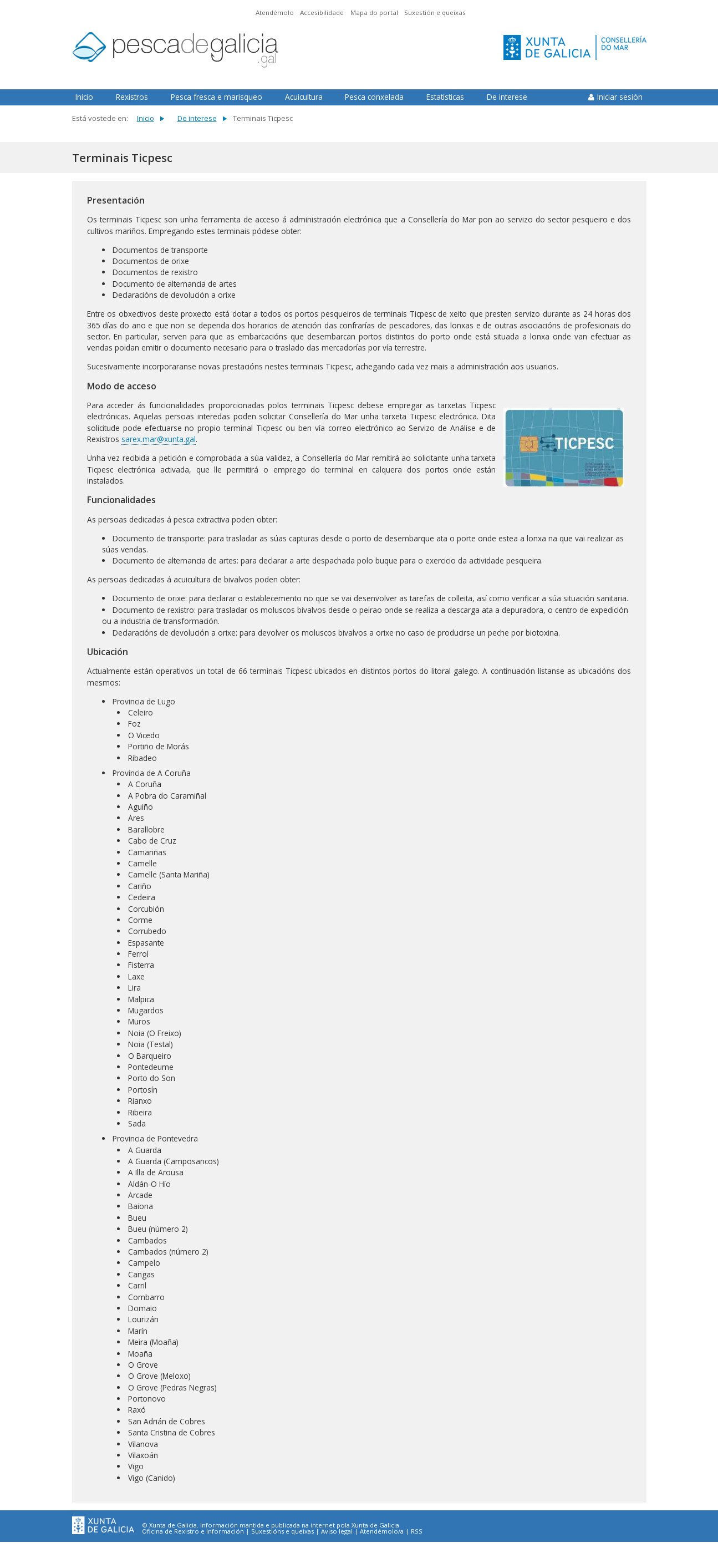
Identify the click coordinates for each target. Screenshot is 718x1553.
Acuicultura (304, 97)
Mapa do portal (374, 12)
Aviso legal (337, 1531)
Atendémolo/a (382, 1531)
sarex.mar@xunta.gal (158, 439)
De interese (507, 97)
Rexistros (132, 97)
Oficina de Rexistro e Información (193, 1531)
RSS (416, 1531)
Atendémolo (275, 12)
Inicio (84, 97)
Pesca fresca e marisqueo (216, 97)
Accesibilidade (322, 12)
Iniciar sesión (620, 97)
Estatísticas (445, 97)
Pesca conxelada (374, 97)
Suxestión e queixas (435, 12)
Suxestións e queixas (282, 1531)
